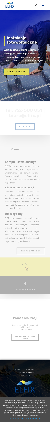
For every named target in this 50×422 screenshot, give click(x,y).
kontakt (25, 126)
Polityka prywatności (33, 418)
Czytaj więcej (31, 251)
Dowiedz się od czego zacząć (25, 336)
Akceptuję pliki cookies (17, 418)
